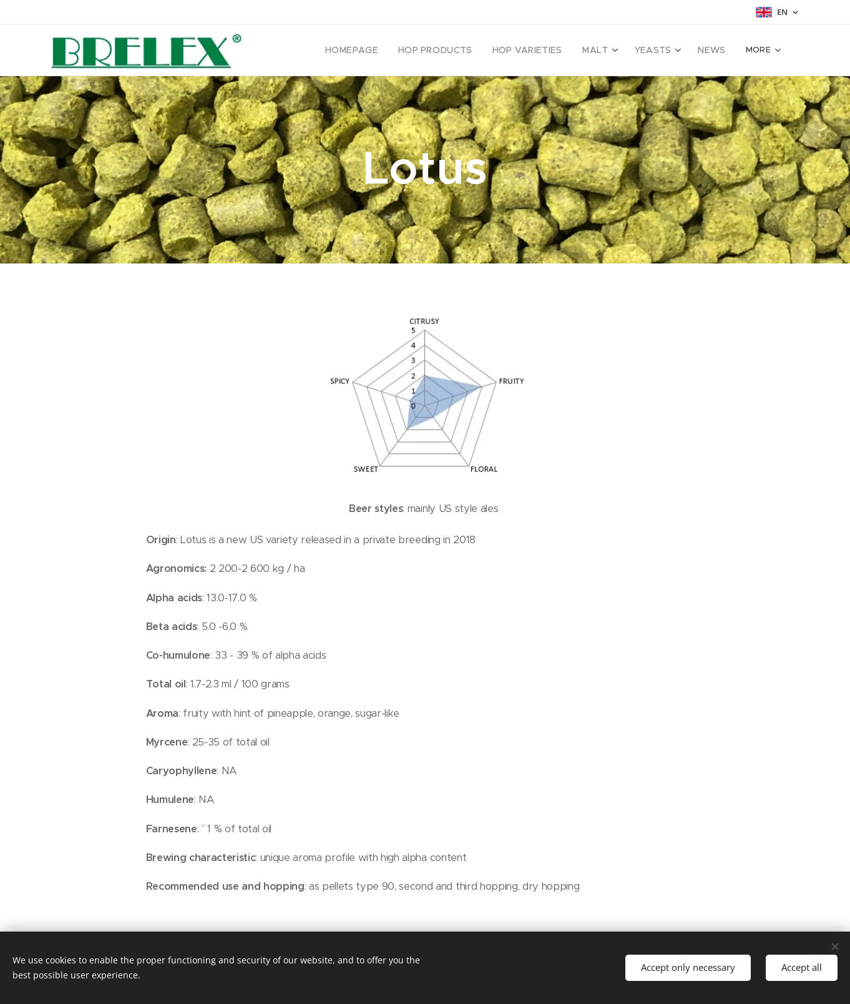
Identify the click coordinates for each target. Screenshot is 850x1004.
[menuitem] (313, 50)
